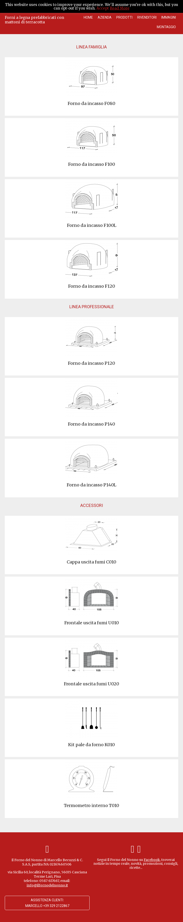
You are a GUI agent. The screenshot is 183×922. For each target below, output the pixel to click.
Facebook (152, 860)
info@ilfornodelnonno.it (47, 885)
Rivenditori (147, 17)
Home (88, 17)
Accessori (91, 505)
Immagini (168, 17)
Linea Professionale (91, 306)
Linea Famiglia (91, 46)
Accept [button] (103, 8)
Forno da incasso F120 (91, 286)
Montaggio (166, 27)
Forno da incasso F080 (91, 103)
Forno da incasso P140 (91, 424)
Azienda (105, 17)
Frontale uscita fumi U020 (91, 684)
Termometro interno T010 (91, 805)
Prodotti (124, 17)
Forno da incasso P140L (91, 485)
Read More (119, 8)
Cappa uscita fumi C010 (91, 562)
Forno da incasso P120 (91, 363)
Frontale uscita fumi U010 (91, 622)
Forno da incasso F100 (91, 164)
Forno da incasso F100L (91, 225)
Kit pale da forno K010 (91, 744)
